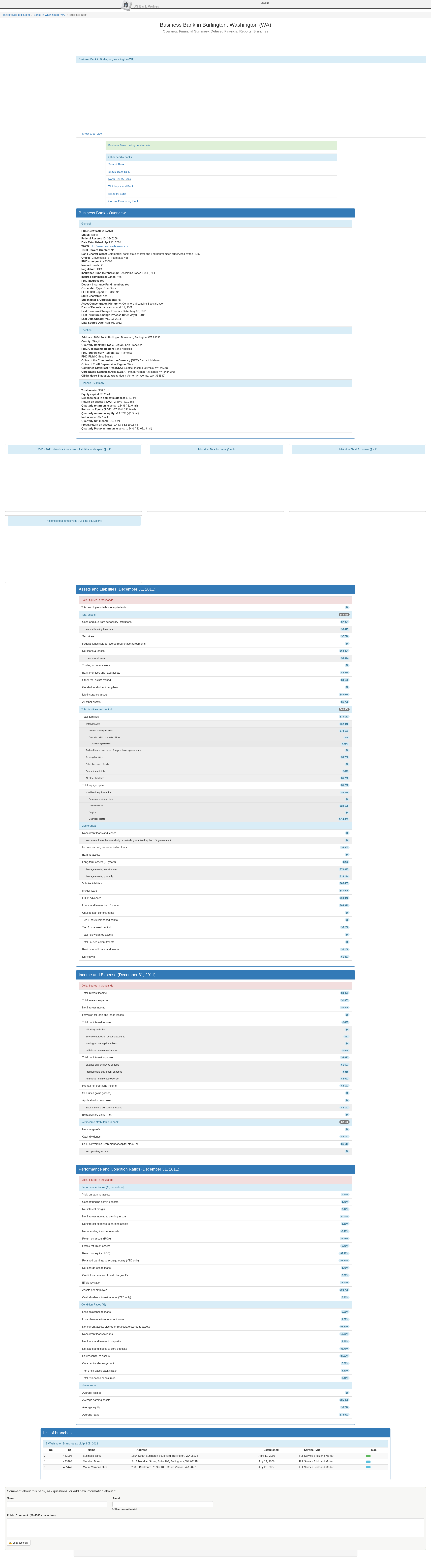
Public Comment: (31, 1515)
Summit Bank (116, 164)
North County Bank (119, 179)
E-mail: (116, 1498)
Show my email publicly (126, 1509)
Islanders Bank (117, 193)
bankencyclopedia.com (16, 14)
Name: (11, 1498)
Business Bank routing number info (129, 145)
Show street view (92, 133)
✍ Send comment (18, 1542)
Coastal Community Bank (123, 201)
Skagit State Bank (119, 171)
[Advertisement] (215, 44)
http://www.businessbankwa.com (109, 246)
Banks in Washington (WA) (50, 14)
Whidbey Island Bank (120, 186)
